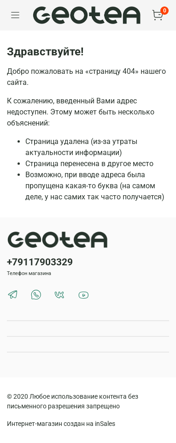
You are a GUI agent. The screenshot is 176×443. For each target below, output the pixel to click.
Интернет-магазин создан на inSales (61, 424)
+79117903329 (40, 262)
